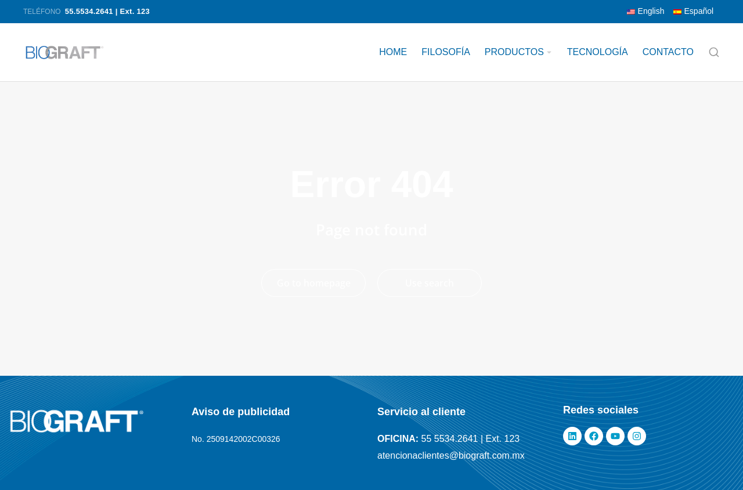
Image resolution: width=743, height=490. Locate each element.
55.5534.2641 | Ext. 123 (107, 11)
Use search (429, 283)
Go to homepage (314, 283)
